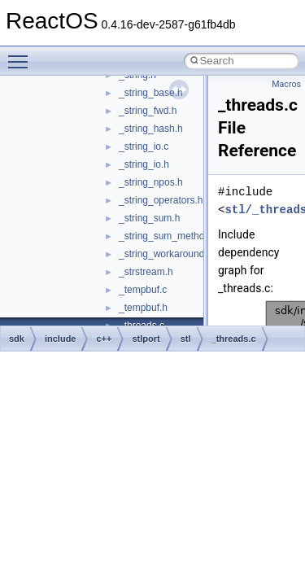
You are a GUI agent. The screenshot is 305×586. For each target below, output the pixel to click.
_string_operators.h (161, 200)
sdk (16, 338)
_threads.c (233, 338)
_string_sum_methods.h (171, 236)
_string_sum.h (149, 218)
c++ (103, 338)
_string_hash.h (151, 128)
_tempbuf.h (143, 307)
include (60, 338)
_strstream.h (146, 272)
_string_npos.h (151, 182)
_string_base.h (151, 92)
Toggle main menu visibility (22, 54)
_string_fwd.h (147, 110)
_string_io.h (144, 164)
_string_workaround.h (165, 254)
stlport (145, 338)
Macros (286, 84)
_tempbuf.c (143, 289)
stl (186, 338)
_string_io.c (143, 146)
